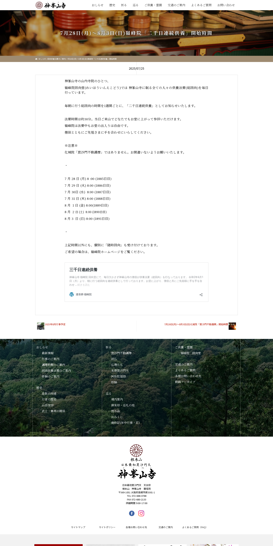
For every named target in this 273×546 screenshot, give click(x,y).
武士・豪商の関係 (53, 408)
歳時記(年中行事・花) (125, 420)
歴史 (112, 5)
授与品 (115, 408)
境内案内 (117, 397)
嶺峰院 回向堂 (190, 350)
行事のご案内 (50, 356)
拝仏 (114, 356)
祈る (124, 5)
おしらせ (97, 5)
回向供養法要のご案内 (56, 59)
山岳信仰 (47, 402)
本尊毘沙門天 (120, 368)
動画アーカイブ (185, 379)
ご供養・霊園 (153, 5)
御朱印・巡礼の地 (122, 402)
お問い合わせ (226, 5)
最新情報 (47, 350)
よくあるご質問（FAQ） (195, 524)
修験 (114, 379)
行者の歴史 (49, 397)
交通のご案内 (176, 5)
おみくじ (117, 414)
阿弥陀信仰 (118, 374)
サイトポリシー (107, 524)
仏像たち (117, 362)
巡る (136, 5)
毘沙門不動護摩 (121, 350)
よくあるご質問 (201, 5)
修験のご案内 (50, 374)
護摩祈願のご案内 (53, 362)
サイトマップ (78, 524)
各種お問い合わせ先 (188, 373)
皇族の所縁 (49, 391)
